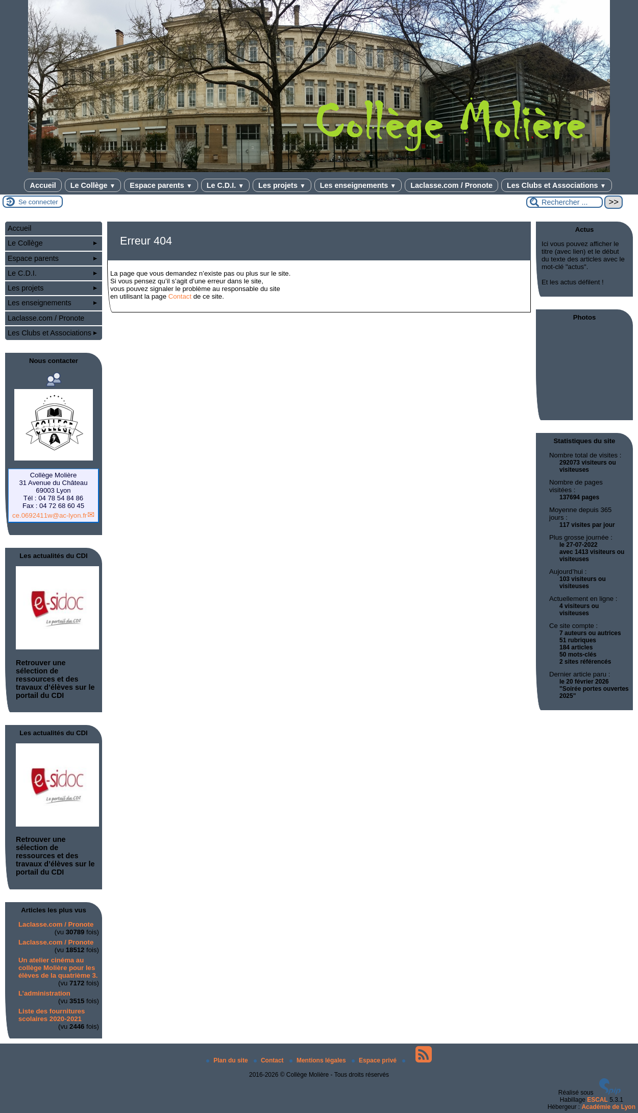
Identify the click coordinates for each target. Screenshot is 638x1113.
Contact (179, 296)
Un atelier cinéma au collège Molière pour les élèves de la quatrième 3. (57, 967)
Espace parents (161, 185)
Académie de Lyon (608, 1106)
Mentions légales (318, 1060)
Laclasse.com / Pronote (451, 185)
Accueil (43, 185)
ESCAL (597, 1099)
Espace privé (375, 1060)
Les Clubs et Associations (556, 185)
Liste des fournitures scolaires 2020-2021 (51, 1015)
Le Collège (93, 185)
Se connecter (38, 202)
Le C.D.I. (225, 185)
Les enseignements (358, 185)
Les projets (282, 185)
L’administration (44, 993)
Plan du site (228, 1060)
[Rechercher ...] (564, 202)
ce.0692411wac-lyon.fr (49, 515)
